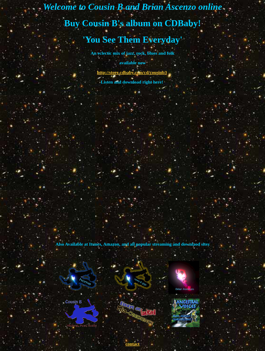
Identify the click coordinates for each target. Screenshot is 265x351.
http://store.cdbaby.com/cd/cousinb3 (132, 72)
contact (133, 343)
